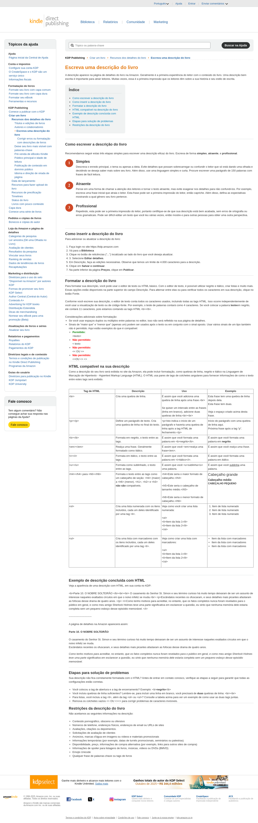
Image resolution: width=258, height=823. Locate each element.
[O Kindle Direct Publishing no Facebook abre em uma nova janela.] (74, 799)
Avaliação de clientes (21, 247)
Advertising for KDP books (24, 304)
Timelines (17, 196)
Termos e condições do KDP (78, 818)
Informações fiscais (20, 79)
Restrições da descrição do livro (91, 125)
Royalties (14, 340)
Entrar (191, 3)
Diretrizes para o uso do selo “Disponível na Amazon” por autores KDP (30, 281)
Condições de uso (126, 818)
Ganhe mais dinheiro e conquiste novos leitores (142, 798)
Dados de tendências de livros (26, 263)
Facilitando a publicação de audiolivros (241, 798)
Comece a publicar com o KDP (27, 111)
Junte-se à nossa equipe (163, 818)
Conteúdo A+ (16, 300)
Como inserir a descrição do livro (91, 101)
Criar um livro (17, 115)
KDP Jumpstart (18, 380)
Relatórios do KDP (20, 344)
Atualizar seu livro (19, 329)
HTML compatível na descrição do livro (95, 109)
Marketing (161, 22)
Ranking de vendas (20, 259)
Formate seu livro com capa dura (28, 93)
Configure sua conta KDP (24, 67)
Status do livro (20, 200)
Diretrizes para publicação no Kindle (30, 376)
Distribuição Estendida (22, 308)
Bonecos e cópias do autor (24, 222)
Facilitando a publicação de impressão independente (208, 798)
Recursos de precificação (26, 192)
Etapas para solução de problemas (92, 121)
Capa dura (15, 207)
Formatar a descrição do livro (89, 105)
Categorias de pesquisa (23, 236)
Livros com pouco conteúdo (28, 203)
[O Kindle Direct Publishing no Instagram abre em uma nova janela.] (117, 799)
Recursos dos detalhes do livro (31, 119)
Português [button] (161, 3)
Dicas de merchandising (23, 311)
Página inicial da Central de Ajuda (28, 57)
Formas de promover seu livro (26, 288)
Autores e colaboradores (29, 127)
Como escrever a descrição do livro (93, 98)
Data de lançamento (23, 180)
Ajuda (178, 3)
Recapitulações (18, 266)
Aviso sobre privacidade (104, 818)
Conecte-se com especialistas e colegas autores (177, 798)
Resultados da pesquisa (23, 251)
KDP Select (15, 292)
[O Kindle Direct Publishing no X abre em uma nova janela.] (95, 799)
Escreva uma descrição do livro (170, 57)
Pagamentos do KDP (21, 347)
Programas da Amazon (22, 365)
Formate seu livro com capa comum (30, 89)
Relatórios (110, 22)
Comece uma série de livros (25, 211)
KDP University (18, 383)
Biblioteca (87, 22)
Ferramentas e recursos (23, 101)
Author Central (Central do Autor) (28, 296)
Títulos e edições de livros (30, 123)
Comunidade (135, 22)
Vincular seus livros (20, 255)
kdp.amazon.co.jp (184, 818)
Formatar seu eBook (21, 97)
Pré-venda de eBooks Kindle (31, 153)
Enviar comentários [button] (215, 3)
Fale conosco (19, 424)
